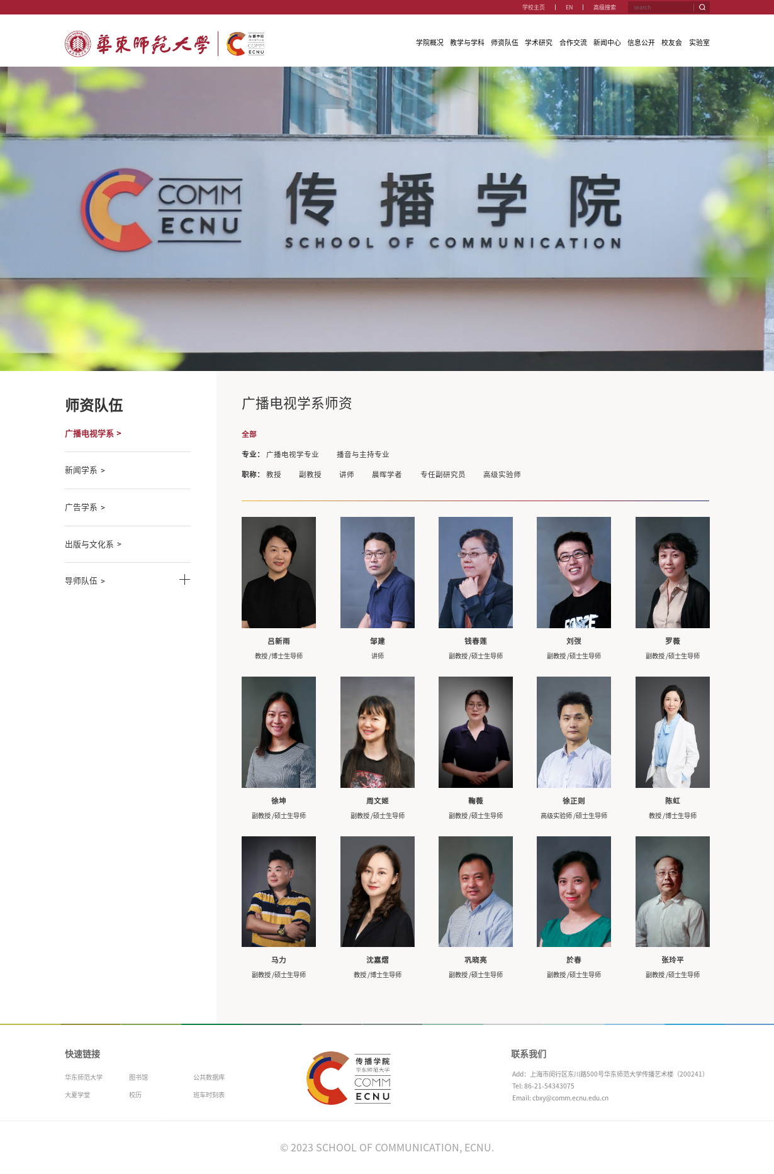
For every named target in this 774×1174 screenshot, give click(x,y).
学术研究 (538, 42)
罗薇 (672, 641)
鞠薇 (475, 800)
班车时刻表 (209, 1095)
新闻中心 (607, 42)
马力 (278, 959)
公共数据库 (209, 1077)
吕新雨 (278, 641)
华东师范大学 (84, 1077)
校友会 (671, 42)
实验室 (699, 42)
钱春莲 (475, 641)
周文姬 (377, 800)
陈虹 (672, 800)
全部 (249, 434)
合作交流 (573, 42)
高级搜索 (604, 7)
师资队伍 (505, 42)
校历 (135, 1095)
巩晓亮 (475, 959)
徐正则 (574, 800)
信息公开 (641, 42)
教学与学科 (467, 42)
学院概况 (430, 42)
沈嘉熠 (377, 959)
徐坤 (278, 800)
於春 (573, 959)
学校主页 (533, 7)
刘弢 (573, 641)
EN (569, 7)
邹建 (377, 641)
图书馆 (138, 1077)
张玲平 (672, 959)
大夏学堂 (77, 1095)
